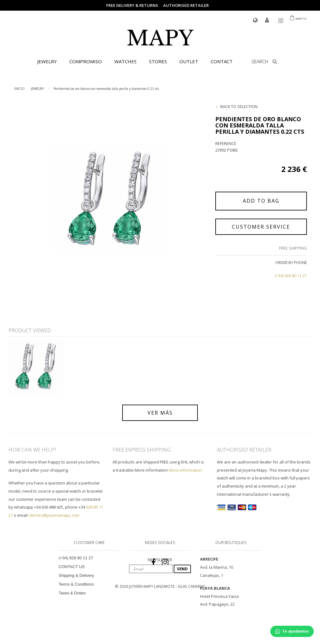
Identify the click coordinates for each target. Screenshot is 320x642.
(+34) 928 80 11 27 (291, 275)
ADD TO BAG (261, 200)
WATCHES (125, 61)
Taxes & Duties (72, 593)
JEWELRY (47, 61)
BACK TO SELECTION (239, 106)
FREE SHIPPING (293, 248)
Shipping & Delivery (76, 575)
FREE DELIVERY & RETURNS (132, 5)
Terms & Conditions (76, 584)
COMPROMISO (85, 61)
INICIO (19, 88)
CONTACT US (72, 566)
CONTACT (221, 61)
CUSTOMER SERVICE (261, 226)
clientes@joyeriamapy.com (53, 515)
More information (185, 470)
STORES (158, 61)
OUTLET (188, 61)
